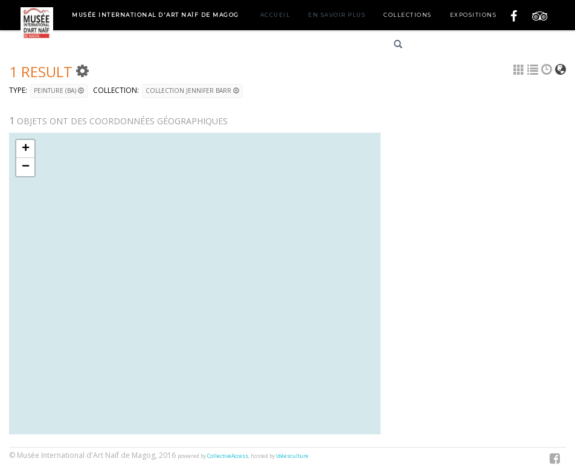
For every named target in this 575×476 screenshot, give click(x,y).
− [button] (26, 167)
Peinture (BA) (59, 90)
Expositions (473, 14)
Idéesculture (292, 456)
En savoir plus (336, 14)
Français (437, 46)
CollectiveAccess (227, 456)
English (480, 46)
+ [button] (26, 149)
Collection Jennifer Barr (192, 90)
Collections (408, 14)
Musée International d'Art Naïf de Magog (155, 14)
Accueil (275, 14)
